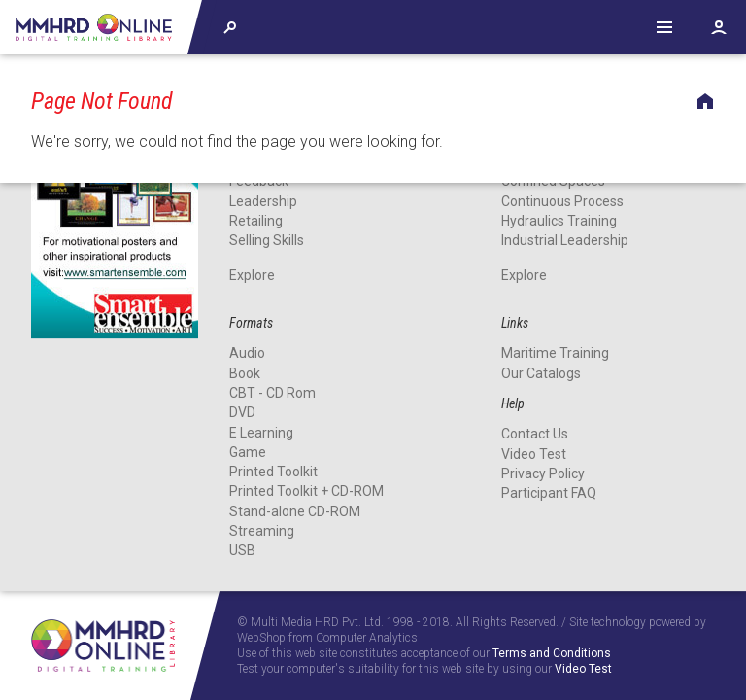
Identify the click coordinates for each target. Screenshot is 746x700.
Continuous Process (562, 201)
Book (244, 373)
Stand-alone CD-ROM (294, 511)
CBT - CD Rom (272, 393)
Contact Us (534, 433)
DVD (242, 412)
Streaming (261, 531)
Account (719, 27)
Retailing (256, 220)
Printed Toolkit (273, 471)
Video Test (533, 454)
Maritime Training (555, 354)
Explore (252, 275)
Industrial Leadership (564, 240)
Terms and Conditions (551, 654)
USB (242, 551)
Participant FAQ (548, 493)
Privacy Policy (543, 473)
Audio (247, 354)
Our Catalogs (541, 373)
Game (247, 452)
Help (664, 27)
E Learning (261, 432)
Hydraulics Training (559, 220)
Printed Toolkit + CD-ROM (306, 492)
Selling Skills (266, 240)
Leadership (263, 201)
